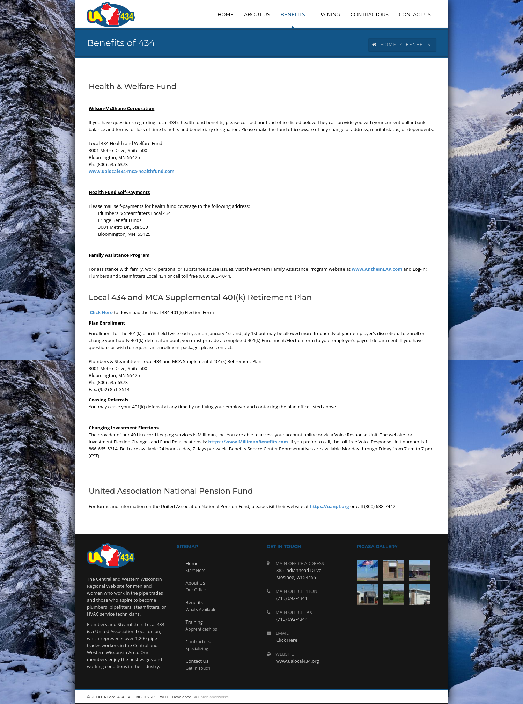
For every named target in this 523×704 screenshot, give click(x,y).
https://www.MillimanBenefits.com (248, 441)
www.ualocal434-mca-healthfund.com (132, 171)
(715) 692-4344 (292, 619)
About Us (195, 583)
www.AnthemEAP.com (377, 269)
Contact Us (197, 661)
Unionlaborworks (213, 696)
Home (384, 44)
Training (194, 622)
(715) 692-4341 (292, 598)
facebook (427, 697)
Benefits (194, 602)
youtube (396, 697)
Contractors (198, 641)
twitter (412, 697)
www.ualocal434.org (297, 661)
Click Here (101, 312)
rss (380, 697)
